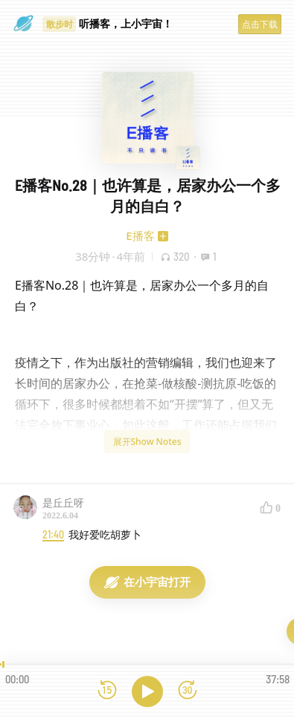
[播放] (147, 691)
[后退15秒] (107, 691)
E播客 (140, 235)
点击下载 (260, 24)
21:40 (53, 534)
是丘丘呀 (63, 502)
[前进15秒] (187, 691)
